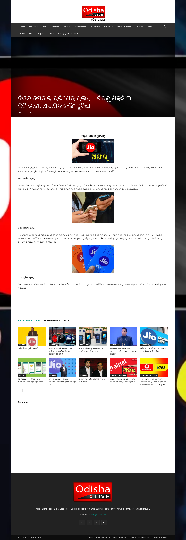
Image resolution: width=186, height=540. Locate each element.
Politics (45, 26)
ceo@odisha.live (98, 514)
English (41, 33)
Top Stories (34, 26)
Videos (51, 33)
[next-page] (24, 390)
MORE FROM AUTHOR (56, 320)
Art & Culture (95, 26)
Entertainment (80, 26)
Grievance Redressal (160, 537)
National (56, 26)
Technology (53, 345)
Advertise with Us (103, 537)
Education (108, 26)
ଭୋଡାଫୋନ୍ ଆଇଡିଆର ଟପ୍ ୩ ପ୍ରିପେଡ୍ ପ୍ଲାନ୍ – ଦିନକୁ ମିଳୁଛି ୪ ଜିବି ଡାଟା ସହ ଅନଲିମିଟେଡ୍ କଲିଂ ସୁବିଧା (153, 382)
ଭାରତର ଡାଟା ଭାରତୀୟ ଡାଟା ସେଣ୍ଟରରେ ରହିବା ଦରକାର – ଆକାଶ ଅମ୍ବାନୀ (123, 351)
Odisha (66, 26)
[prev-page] (19, 390)
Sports (149, 26)
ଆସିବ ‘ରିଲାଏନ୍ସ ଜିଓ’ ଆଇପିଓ (28, 348)
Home (22, 26)
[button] (164, 27)
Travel (22, 33)
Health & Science (124, 26)
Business (139, 26)
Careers (132, 537)
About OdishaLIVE (120, 537)
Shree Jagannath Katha (68, 33)
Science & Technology (118, 375)
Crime (31, 33)
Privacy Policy (143, 537)
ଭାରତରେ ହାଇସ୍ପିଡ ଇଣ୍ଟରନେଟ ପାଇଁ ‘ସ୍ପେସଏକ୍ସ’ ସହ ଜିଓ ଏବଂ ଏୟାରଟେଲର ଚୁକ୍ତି (60, 351)
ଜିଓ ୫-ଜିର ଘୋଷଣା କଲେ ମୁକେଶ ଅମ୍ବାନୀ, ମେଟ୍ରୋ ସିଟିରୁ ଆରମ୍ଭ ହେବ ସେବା (62, 382)
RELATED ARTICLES (29, 320)
